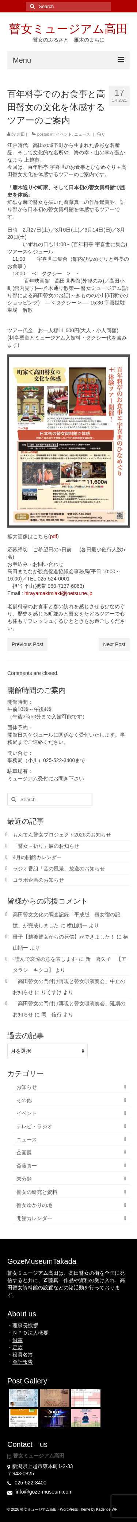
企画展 (24, 1153)
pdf (53, 536)
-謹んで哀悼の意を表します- (45, 959)
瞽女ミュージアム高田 (68, 28)
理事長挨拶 (25, 1325)
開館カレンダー (34, 1218)
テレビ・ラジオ (34, 1126)
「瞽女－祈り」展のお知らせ (46, 846)
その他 (24, 1100)
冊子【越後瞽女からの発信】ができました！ (64, 937)
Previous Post (27, 644)
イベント (64, 134)
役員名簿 (22, 1355)
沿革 (17, 1340)
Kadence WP (106, 1509)
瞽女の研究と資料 (36, 1192)
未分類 (24, 1179)
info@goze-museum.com (40, 1492)
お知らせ (26, 1087)
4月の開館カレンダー (37, 857)
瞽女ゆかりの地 (34, 1205)
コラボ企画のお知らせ (38, 880)
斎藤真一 (26, 1166)
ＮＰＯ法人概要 (30, 1333)
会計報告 (22, 1362)
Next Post (114, 644)
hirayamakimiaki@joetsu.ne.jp (58, 593)
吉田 (21, 134)
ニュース (82, 134)
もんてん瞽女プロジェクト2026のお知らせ (62, 835)
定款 (17, 1347)
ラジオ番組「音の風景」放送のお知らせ (59, 868)
